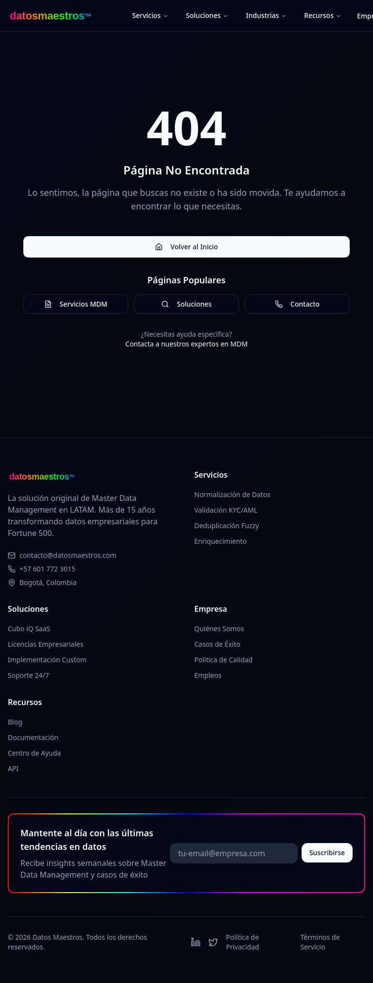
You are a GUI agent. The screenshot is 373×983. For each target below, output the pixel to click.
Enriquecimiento (220, 541)
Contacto (297, 304)
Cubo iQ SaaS (29, 628)
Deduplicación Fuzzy (226, 525)
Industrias (266, 15)
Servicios (150, 15)
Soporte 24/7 (28, 675)
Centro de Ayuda (34, 753)
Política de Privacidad (242, 941)
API (13, 768)
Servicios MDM (75, 304)
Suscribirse (327, 852)
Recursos (322, 15)
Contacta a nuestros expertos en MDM (186, 343)
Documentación (33, 737)
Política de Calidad (223, 659)
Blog (15, 721)
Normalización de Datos (232, 494)
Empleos (207, 675)
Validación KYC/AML (225, 510)
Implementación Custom (47, 659)
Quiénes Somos (219, 628)
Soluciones (207, 15)
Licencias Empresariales (46, 644)
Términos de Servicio (319, 941)
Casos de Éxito (217, 644)
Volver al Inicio (186, 246)
